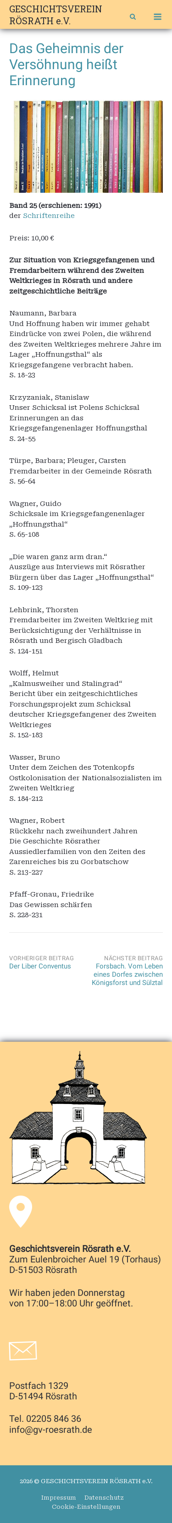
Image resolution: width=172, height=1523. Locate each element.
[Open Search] (133, 17)
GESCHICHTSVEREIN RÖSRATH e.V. (55, 15)
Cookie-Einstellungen (86, 1506)
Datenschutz (104, 1497)
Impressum (58, 1497)
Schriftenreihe (49, 216)
